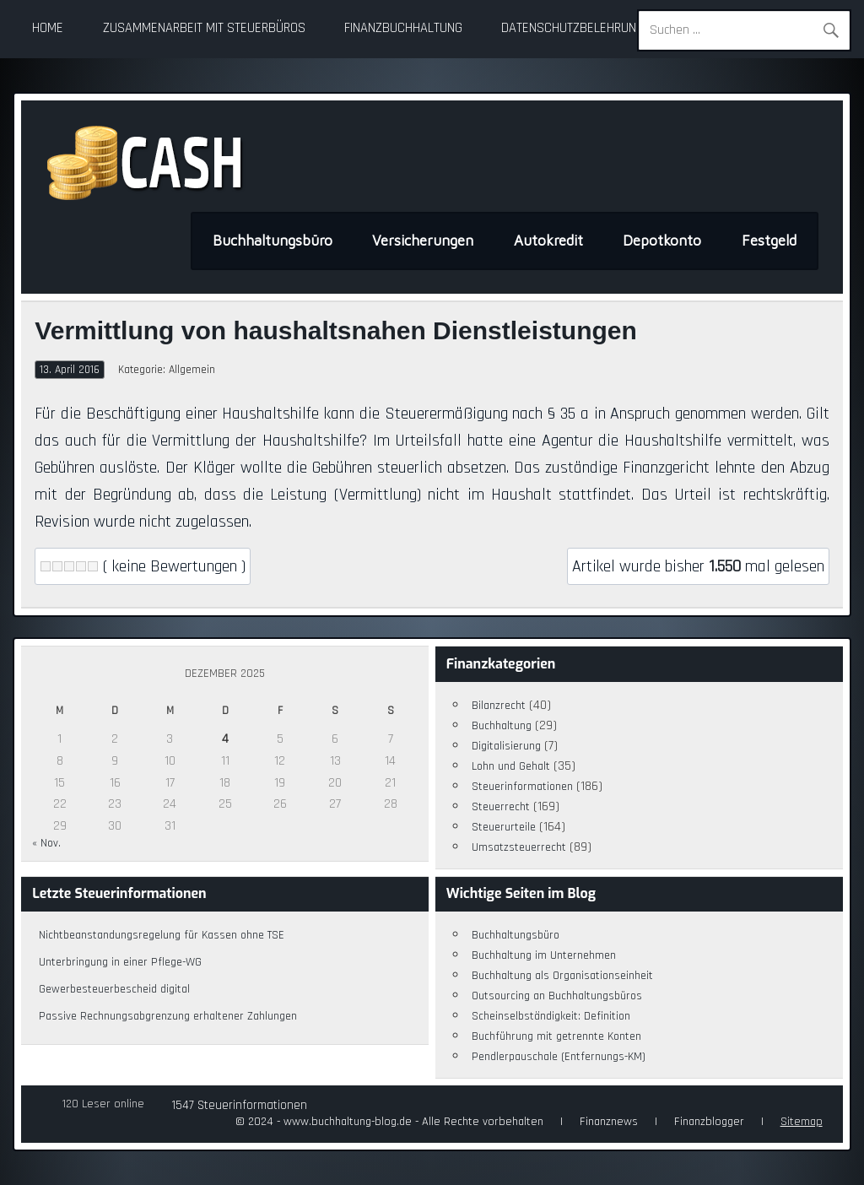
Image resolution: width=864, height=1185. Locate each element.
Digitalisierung (506, 746)
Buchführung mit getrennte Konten (556, 1036)
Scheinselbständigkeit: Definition (551, 1016)
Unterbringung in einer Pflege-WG (120, 962)
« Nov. (46, 843)
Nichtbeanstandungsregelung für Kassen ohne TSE (161, 935)
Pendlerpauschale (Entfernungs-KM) (558, 1056)
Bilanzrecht (499, 705)
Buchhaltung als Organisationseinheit (562, 975)
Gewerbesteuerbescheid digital (114, 989)
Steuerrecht (501, 806)
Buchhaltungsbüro (272, 240)
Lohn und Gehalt (511, 766)
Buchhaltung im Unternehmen (544, 955)
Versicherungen (422, 240)
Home (47, 28)
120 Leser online (103, 1104)
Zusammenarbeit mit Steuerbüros (204, 28)
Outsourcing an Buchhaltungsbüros (557, 996)
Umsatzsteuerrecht (519, 847)
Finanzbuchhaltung (403, 28)
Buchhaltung (502, 725)
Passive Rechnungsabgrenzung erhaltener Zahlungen (168, 1016)
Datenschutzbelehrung (572, 28)
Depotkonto (662, 240)
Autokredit (548, 240)
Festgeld (769, 240)
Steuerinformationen (522, 786)
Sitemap (801, 1121)
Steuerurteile (504, 827)
